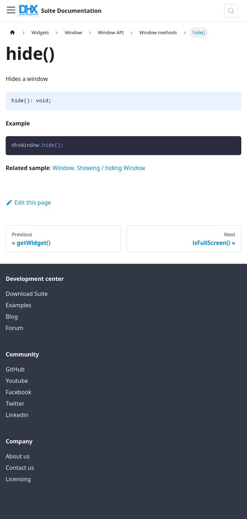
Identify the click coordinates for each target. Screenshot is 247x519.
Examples (18, 305)
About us (18, 456)
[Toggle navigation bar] (11, 11)
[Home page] (12, 32)
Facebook (18, 392)
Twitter (15, 403)
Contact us (20, 468)
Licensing (18, 479)
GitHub (15, 369)
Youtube (17, 381)
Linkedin (17, 415)
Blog (12, 316)
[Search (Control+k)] (231, 10)
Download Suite (27, 294)
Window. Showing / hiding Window (98, 168)
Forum (14, 328)
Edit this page (28, 202)
